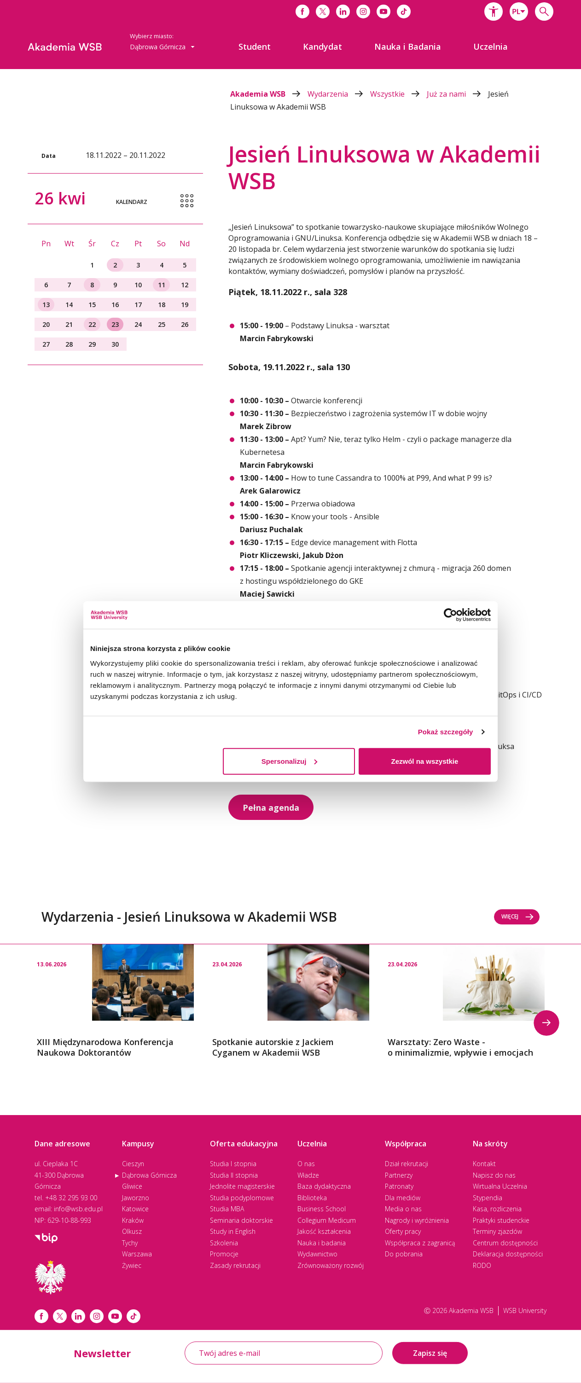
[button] (493, 11)
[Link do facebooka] (302, 11)
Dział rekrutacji (406, 1163)
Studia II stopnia (234, 1175)
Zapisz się (430, 1353)
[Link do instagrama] (363, 11)
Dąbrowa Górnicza (149, 1175)
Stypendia (487, 1197)
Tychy (130, 1242)
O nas (306, 1163)
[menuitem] (255, 46)
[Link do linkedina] (343, 11)
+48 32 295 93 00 (71, 1197)
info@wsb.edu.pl (78, 1208)
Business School (321, 1208)
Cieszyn (133, 1163)
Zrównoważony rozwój (330, 1265)
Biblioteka (312, 1197)
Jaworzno (135, 1197)
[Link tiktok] (133, 1316)
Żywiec (131, 1265)
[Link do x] (323, 11)
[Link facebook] (41, 1316)
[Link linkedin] (78, 1316)
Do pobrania (404, 1253)
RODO (482, 1265)
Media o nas (403, 1208)
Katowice (135, 1208)
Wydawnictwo (317, 1253)
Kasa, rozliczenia (497, 1208)
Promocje (224, 1253)
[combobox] (519, 11)
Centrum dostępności (505, 1242)
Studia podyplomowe (242, 1197)
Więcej (517, 916)
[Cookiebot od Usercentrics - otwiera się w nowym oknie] (450, 615)
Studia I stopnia (233, 1163)
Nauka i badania (321, 1242)
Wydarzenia (339, 94)
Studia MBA (227, 1208)
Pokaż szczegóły (445, 732)
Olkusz (132, 1231)
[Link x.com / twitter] (60, 1316)
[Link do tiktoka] (404, 11)
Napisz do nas (494, 1175)
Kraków (133, 1220)
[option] (115, 1001)
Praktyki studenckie (501, 1220)
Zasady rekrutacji (235, 1265)
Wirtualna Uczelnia (500, 1186)
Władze (308, 1175)
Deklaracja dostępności (508, 1253)
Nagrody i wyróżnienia (417, 1220)
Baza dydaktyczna (324, 1186)
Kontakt (484, 1163)
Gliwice (132, 1186)
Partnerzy (399, 1175)
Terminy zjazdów (497, 1231)
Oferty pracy (403, 1231)
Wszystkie (398, 94)
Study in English (233, 1231)
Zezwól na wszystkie (425, 761)
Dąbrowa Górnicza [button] (162, 46)
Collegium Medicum (326, 1220)
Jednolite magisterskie (242, 1186)
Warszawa (137, 1253)
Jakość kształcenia (324, 1231)
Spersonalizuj (289, 761)
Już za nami (457, 94)
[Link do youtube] (383, 11)
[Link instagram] (97, 1316)
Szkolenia (224, 1242)
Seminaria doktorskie (241, 1220)
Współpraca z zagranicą (420, 1242)
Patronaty (399, 1186)
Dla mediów (402, 1197)
